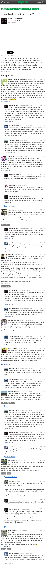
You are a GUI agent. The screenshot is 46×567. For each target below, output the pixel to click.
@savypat (16, 210)
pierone (10, 254)
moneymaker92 (17, 19)
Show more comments (10, 206)
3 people (3, 101)
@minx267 (17, 460)
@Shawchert (19, 156)
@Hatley (28, 79)
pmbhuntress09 (13, 320)
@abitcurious (19, 348)
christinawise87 (14, 126)
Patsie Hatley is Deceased (17, 79)
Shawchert (11, 156)
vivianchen (12, 530)
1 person (6, 121)
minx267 (11, 460)
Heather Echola (14, 140)
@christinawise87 (24, 126)
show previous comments (11, 405)
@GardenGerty (24, 140)
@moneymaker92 (13, 21)
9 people (3, 71)
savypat (11, 210)
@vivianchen (19, 530)
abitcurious (12, 348)
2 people (3, 170)
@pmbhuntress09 (24, 320)
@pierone (16, 254)
